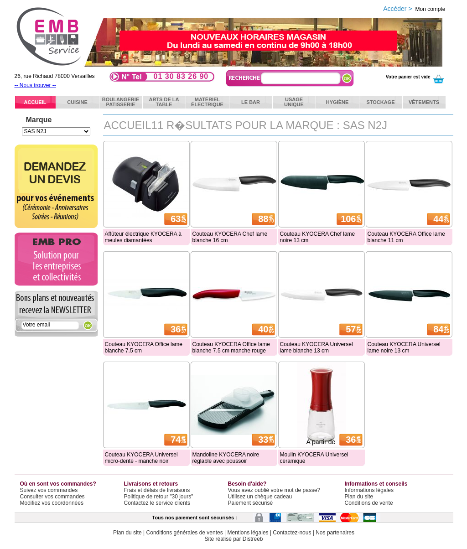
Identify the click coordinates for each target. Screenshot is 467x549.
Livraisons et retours (151, 484)
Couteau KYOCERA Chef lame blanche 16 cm (230, 237)
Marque (39, 120)
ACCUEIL (35, 102)
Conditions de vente (369, 503)
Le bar (250, 102)
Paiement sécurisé (250, 503)
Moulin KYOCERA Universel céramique (314, 457)
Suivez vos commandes (49, 490)
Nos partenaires (335, 532)
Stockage (380, 102)
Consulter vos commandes (52, 496)
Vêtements (424, 102)
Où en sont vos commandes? (58, 484)
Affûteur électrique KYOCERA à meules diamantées (143, 237)
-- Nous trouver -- (35, 85)
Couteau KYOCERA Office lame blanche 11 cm (407, 237)
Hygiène (337, 102)
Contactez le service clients (157, 503)
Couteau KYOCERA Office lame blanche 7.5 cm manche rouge (231, 347)
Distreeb (253, 539)
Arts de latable (164, 102)
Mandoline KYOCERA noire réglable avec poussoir (225, 457)
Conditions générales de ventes (184, 532)
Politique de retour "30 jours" (158, 496)
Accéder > (414, 8)
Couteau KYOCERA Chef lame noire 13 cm (317, 237)
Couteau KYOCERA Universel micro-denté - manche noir (141, 457)
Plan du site (359, 496)
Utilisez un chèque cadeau (260, 496)
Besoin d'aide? (247, 484)
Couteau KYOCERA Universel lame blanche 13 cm (316, 347)
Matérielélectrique (207, 102)
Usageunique (294, 102)
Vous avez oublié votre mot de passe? (274, 490)
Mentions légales (248, 532)
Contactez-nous (292, 532)
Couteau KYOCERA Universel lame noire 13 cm (404, 347)
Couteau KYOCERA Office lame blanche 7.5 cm (144, 347)
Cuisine (77, 102)
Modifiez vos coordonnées (51, 503)
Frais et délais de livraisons (157, 490)
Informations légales (369, 490)
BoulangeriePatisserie (120, 102)
